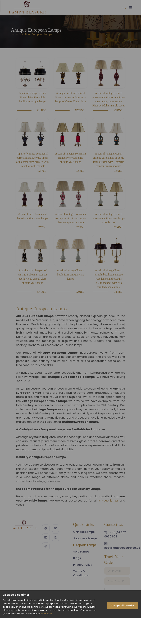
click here (46, 613)
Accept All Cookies (123, 605)
